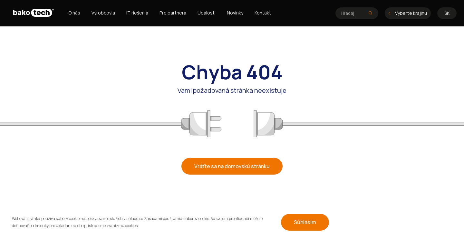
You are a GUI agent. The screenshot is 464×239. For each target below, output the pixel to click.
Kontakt (263, 13)
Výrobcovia (103, 13)
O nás (74, 13)
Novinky (235, 13)
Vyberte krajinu (408, 13)
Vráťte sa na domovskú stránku (232, 166)
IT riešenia (137, 13)
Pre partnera (173, 13)
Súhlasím (305, 222)
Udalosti (207, 13)
